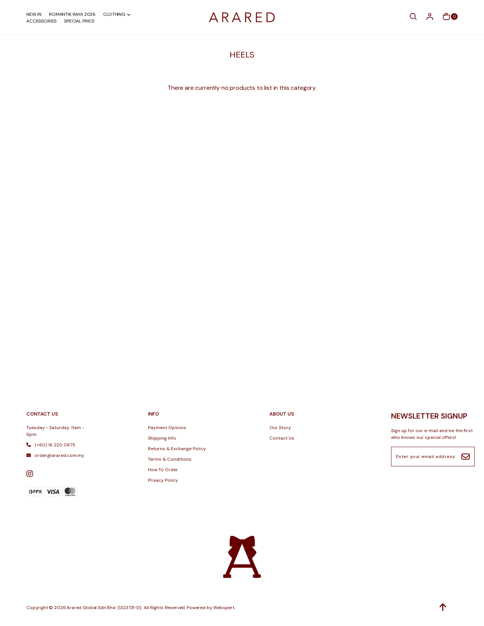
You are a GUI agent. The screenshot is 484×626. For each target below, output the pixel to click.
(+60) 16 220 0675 (50, 445)
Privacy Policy (163, 480)
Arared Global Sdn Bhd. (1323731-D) (104, 608)
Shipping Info (162, 438)
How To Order (163, 470)
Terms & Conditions (170, 459)
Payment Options (167, 428)
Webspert (223, 608)
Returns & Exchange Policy (177, 449)
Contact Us (281, 438)
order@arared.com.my (55, 455)
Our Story (280, 428)
